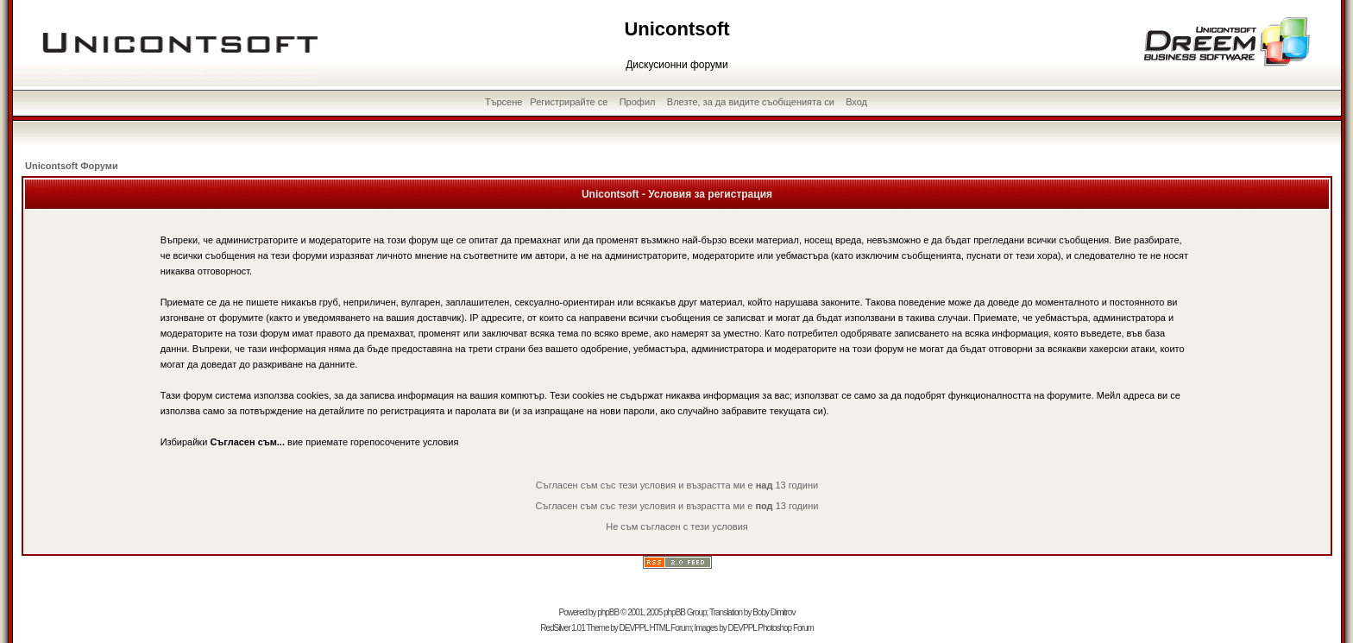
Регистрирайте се (568, 102)
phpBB (608, 612)
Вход (856, 102)
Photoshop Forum (786, 628)
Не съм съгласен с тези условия (677, 526)
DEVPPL (634, 628)
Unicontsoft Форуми (71, 166)
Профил (638, 102)
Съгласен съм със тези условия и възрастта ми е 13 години (677, 485)
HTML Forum (670, 628)
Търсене (504, 102)
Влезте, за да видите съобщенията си (750, 102)
